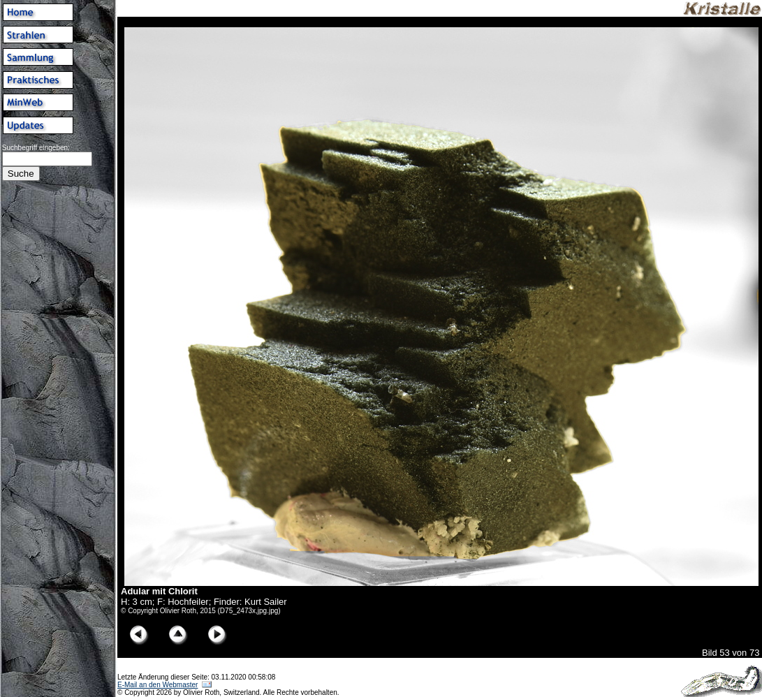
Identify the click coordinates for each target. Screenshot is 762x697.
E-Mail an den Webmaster (157, 685)
